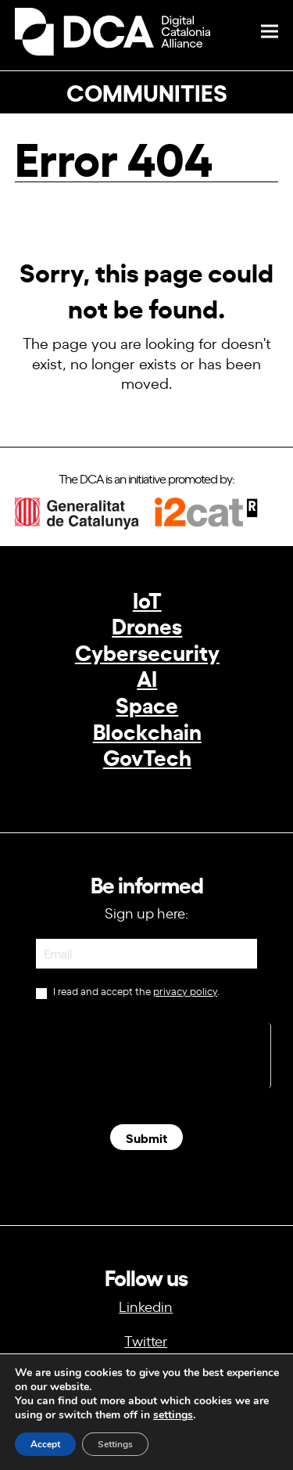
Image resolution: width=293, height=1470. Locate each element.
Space (147, 703)
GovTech (147, 756)
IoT (147, 599)
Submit (146, 1137)
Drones (147, 624)
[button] (269, 31)
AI (147, 677)
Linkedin (146, 1305)
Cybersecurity (147, 651)
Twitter (145, 1340)
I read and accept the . (127, 992)
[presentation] (152, 1053)
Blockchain (147, 730)
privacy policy (185, 990)
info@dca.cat (146, 1413)
